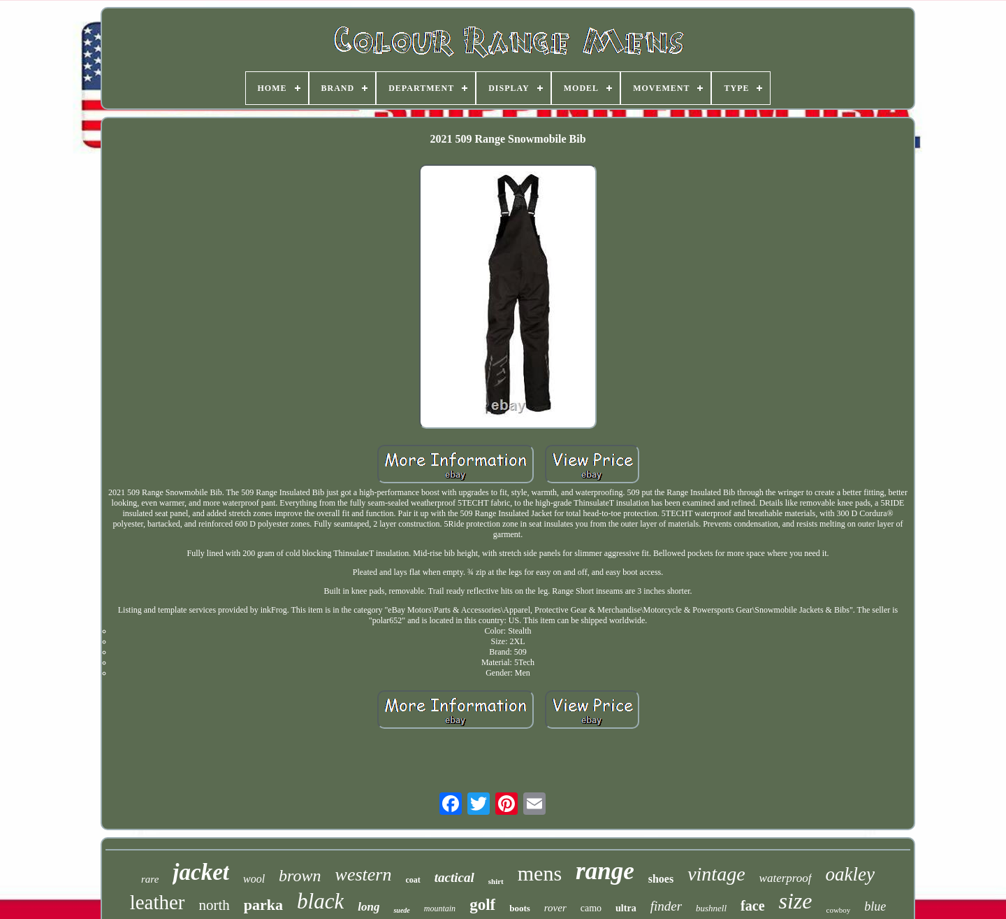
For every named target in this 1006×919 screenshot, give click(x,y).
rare (150, 879)
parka (263, 904)
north (214, 905)
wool (254, 879)
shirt (496, 881)
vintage (716, 874)
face (752, 905)
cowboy (838, 910)
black (320, 901)
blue (875, 906)
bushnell (711, 908)
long (368, 906)
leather (157, 902)
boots (519, 908)
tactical (454, 877)
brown (300, 876)
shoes (660, 879)
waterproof (785, 878)
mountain (439, 908)
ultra (625, 908)
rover (555, 907)
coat (412, 880)
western (363, 874)
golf (482, 904)
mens (540, 873)
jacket (201, 872)
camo (591, 908)
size (795, 900)
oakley (850, 874)
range (605, 871)
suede (401, 910)
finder (666, 906)
